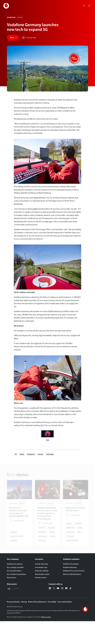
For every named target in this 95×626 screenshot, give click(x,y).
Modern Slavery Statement (37, 607)
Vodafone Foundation (71, 569)
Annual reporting (41, 569)
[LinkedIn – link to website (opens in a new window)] (50, 593)
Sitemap (24, 607)
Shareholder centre (42, 579)
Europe (22, 455)
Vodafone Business (70, 572)
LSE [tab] (9, 593)
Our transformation (14, 576)
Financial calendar (42, 576)
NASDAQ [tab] (16, 593)
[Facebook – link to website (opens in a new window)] (66, 593)
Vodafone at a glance (14, 569)
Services (20, 17)
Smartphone (32, 455)
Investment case (41, 572)
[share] (13, 38)
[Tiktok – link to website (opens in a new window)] (70, 593)
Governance (11, 582)
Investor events (40, 582)
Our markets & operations (16, 579)
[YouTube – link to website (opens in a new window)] (58, 593)
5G (16, 455)
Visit (47, 440)
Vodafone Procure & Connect (73, 576)
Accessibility (52, 607)
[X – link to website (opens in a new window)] (54, 593)
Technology (53, 455)
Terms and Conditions (64, 607)
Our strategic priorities (15, 572)
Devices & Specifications (72, 579)
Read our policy (46, 622)
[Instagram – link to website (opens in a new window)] (62, 593)
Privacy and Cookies (13, 607)
